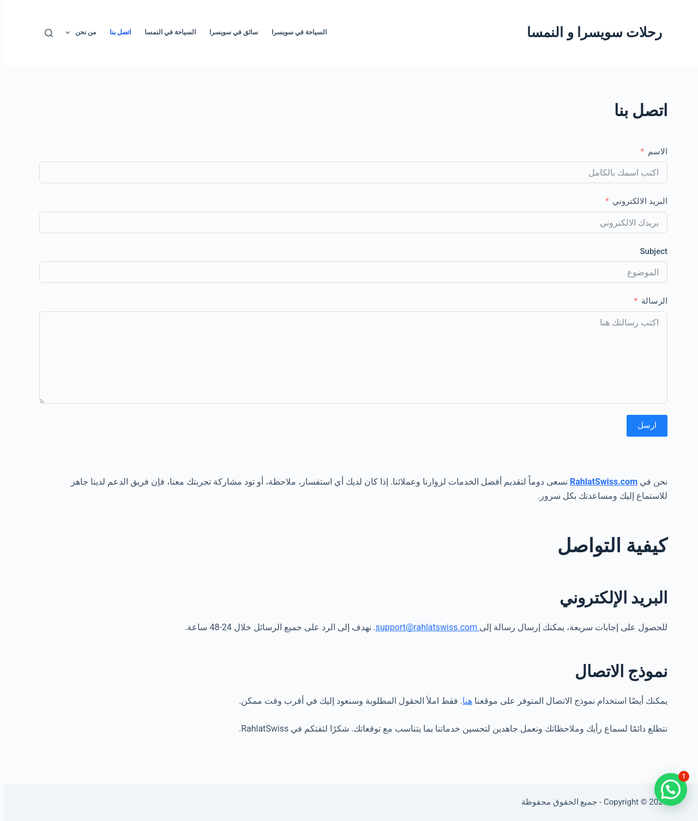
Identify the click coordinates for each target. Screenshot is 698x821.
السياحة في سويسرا (294, 32)
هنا (463, 701)
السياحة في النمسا (165, 32)
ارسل (642, 425)
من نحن (74, 32)
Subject (649, 251)
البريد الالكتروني (635, 201)
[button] (666, 789)
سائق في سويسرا (229, 32)
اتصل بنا (116, 32)
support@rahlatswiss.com (423, 627)
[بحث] (44, 33)
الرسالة (650, 301)
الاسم (653, 151)
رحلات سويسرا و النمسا (590, 32)
